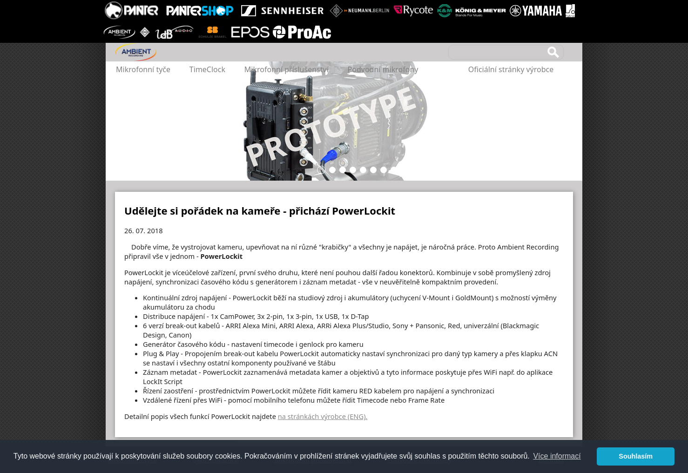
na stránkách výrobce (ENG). (323, 416)
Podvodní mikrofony (383, 69)
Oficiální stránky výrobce (510, 69)
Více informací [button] (556, 456)
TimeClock (207, 69)
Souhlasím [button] (636, 456)
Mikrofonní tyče (143, 69)
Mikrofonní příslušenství (286, 69)
